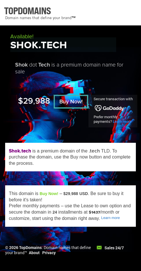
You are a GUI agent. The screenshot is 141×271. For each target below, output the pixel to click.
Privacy (49, 252)
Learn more (122, 121)
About (34, 252)
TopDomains (30, 247)
